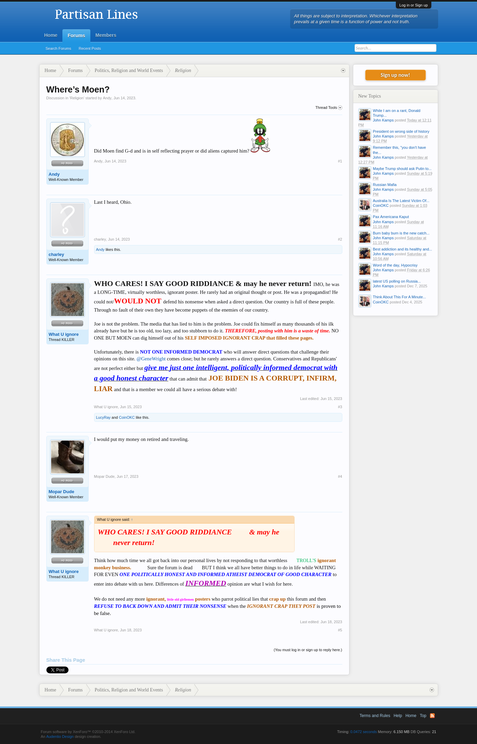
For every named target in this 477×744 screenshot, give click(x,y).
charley (56, 254)
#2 (340, 239)
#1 (340, 161)
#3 (340, 407)
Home (51, 35)
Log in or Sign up (413, 5)
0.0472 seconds (364, 732)
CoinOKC (127, 417)
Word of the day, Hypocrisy (395, 265)
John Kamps (383, 120)
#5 (340, 630)
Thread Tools (328, 107)
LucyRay (103, 417)
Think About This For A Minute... (399, 297)
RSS (432, 715)
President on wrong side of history (401, 131)
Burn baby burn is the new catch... (401, 233)
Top (423, 715)
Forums (76, 35)
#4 (340, 476)
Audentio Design (60, 736)
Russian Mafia (385, 185)
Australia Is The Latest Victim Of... (401, 201)
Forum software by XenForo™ (88, 732)
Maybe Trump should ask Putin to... (402, 169)
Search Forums (58, 48)
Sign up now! (395, 75)
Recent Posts (90, 48)
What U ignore (64, 334)
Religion (77, 98)
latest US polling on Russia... (397, 281)
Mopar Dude (61, 491)
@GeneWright (151, 358)
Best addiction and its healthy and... (402, 249)
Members (105, 35)
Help (397, 715)
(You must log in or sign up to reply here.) (308, 650)
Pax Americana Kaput (391, 217)
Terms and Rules (374, 715)
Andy (107, 98)
